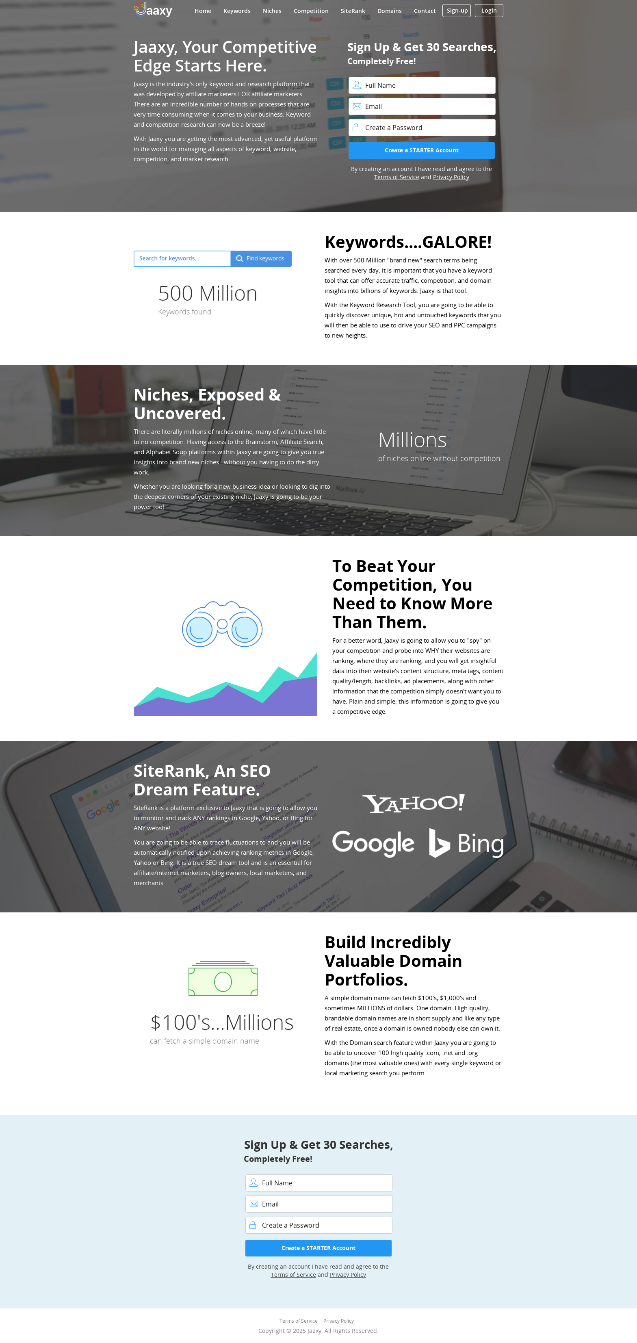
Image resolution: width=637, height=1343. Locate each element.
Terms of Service (396, 177)
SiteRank (353, 11)
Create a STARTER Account (422, 150)
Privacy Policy (451, 177)
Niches (272, 11)
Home (203, 11)
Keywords (237, 11)
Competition (311, 11)
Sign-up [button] (457, 10)
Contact (425, 11)
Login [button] (489, 10)
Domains (389, 11)
